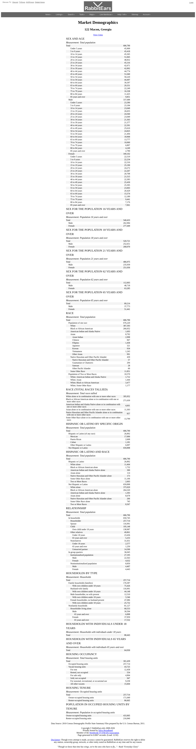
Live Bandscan (106, 14)
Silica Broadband (105, 730)
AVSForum (30, 2)
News (47, 14)
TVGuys (22, 2)
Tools (81, 14)
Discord (15, 2)
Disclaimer (55, 740)
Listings (59, 14)
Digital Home (40, 2)
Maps (91, 14)
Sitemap (134, 14)
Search (70, 14)
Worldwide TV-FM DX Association (104, 733)
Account (146, 14)
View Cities (98, 35)
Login (191, 2)
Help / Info (121, 14)
